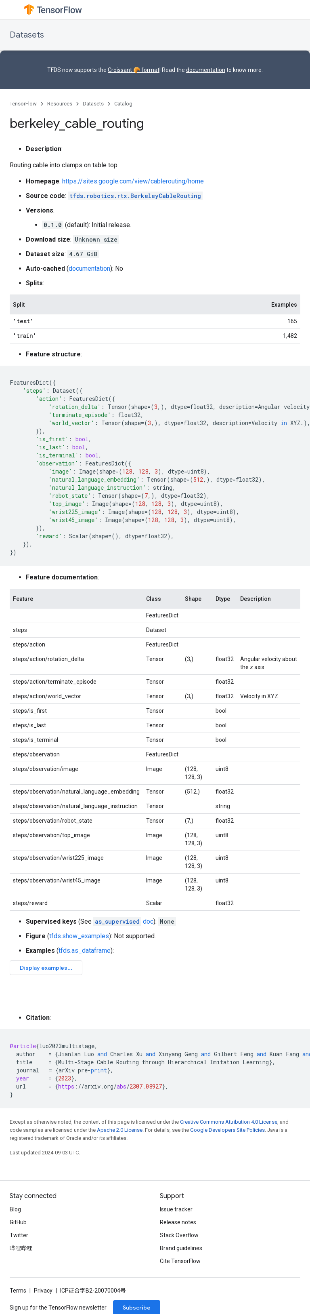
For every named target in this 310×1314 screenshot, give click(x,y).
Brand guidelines (181, 1248)
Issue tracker (176, 1209)
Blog (15, 1209)
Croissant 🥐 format (133, 70)
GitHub (18, 1222)
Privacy (43, 1290)
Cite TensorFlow (180, 1261)
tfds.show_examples (79, 936)
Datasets (27, 35)
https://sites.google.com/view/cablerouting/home (133, 181)
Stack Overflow (179, 1235)
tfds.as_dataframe (85, 950)
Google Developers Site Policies (227, 1130)
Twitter (19, 1235)
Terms (18, 1290)
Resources (59, 104)
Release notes (178, 1222)
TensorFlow (23, 104)
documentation (205, 70)
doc (123, 921)
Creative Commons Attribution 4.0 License (228, 1122)
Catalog (123, 104)
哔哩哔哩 (21, 1248)
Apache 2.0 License (119, 1130)
